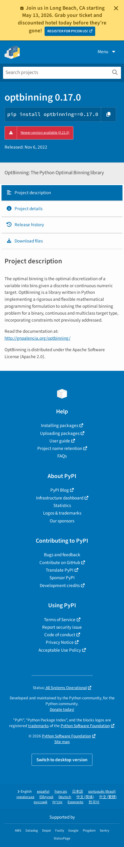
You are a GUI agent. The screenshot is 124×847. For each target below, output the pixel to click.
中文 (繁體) (108, 797)
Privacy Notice (60, 642)
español (43, 791)
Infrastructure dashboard (59, 498)
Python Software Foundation (85, 726)
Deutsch (65, 797)
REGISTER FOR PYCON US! (67, 31)
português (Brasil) (102, 791)
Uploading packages (59, 433)
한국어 (94, 802)
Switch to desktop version (62, 759)
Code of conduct (59, 634)
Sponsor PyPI (62, 577)
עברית (57, 802)
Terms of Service (59, 619)
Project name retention (59, 448)
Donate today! (62, 709)
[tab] (62, 193)
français (61, 791)
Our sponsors (62, 521)
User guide (59, 441)
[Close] (116, 8)
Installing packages (59, 425)
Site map (62, 742)
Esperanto (75, 802)
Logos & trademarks (62, 513)
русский (40, 802)
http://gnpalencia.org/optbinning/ (37, 338)
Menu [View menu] (107, 51)
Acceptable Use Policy (60, 650)
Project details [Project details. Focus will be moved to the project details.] (24, 208)
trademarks (38, 726)
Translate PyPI (59, 570)
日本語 (77, 791)
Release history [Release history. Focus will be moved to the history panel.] (25, 224)
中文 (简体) (85, 797)
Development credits (60, 585)
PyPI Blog (59, 490)
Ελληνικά (46, 797)
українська (25, 797)
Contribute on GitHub (59, 562)
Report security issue (62, 627)
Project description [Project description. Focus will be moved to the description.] (28, 192)
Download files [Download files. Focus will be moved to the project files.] (24, 241)
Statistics (62, 505)
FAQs (62, 456)
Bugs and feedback (62, 554)
